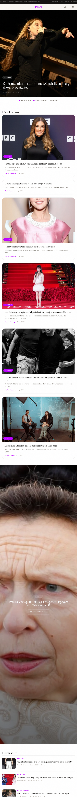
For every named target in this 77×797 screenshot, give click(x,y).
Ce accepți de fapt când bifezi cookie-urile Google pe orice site (28, 186)
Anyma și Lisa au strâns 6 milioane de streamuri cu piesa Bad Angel (31, 448)
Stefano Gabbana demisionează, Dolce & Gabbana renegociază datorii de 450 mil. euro (37, 381)
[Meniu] (73, 7)
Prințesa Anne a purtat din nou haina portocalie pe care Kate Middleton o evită (38, 603)
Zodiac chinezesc (40, 100)
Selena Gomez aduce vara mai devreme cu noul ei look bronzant (30, 249)
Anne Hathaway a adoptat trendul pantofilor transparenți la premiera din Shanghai (38, 314)
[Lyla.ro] (38, 7)
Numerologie (53, 100)
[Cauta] (65, 7)
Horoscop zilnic (25, 100)
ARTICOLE (7, 77)
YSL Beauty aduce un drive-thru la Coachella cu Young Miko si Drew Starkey (35, 85)
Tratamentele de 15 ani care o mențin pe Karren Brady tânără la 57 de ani (33, 163)
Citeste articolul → (38, 612)
